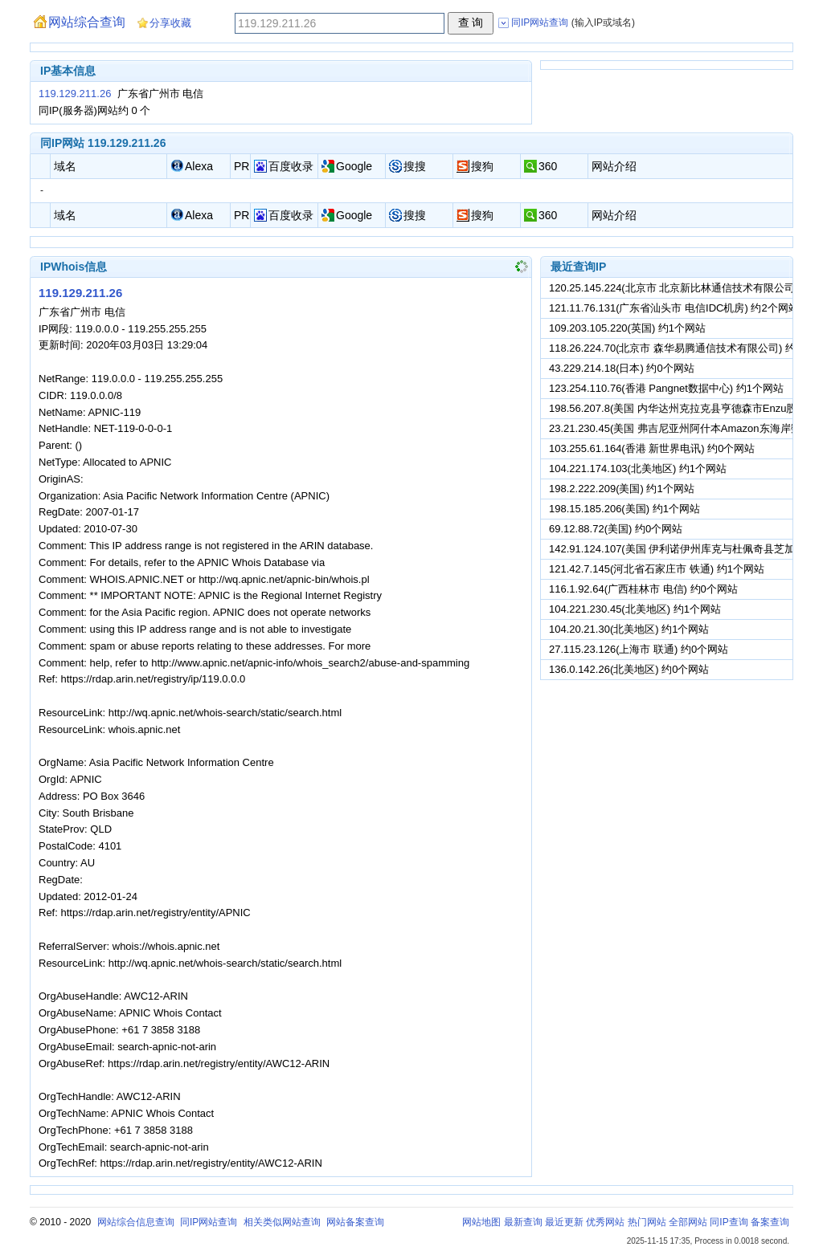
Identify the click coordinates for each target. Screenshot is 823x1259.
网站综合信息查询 (135, 1222)
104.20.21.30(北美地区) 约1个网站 (629, 629)
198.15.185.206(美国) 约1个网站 (624, 509)
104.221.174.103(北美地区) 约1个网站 (638, 468)
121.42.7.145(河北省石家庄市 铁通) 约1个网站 (656, 569)
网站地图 (481, 1222)
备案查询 (770, 1222)
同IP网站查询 (208, 1222)
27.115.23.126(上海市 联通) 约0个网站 (638, 649)
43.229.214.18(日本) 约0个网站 (621, 368)
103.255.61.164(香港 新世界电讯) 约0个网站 (652, 448)
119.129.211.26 (75, 94)
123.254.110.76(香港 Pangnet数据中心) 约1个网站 (666, 388)
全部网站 (688, 1222)
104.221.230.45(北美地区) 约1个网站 (635, 609)
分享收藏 (170, 23)
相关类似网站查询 (282, 1222)
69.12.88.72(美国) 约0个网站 (615, 529)
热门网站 (647, 1222)
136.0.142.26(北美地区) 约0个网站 (629, 669)
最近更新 (564, 1222)
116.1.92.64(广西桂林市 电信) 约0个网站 (643, 589)
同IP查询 (728, 1222)
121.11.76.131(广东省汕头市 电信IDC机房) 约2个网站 (674, 308)
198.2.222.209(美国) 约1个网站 (621, 489)
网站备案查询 (355, 1222)
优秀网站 (605, 1222)
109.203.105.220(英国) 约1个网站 (627, 328)
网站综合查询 (86, 22)
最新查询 (523, 1222)
